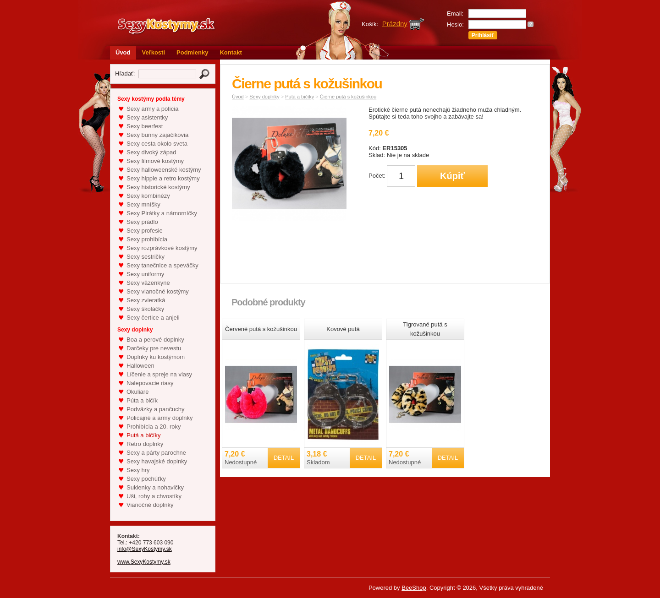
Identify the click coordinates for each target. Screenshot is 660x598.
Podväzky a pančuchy (155, 409)
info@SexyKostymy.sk (144, 549)
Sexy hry (138, 470)
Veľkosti (153, 52)
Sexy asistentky (147, 117)
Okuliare (137, 391)
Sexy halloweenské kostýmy (163, 169)
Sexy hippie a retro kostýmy (163, 178)
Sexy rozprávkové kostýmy (162, 248)
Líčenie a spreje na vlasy (159, 374)
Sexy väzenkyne (148, 282)
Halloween (140, 365)
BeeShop (414, 587)
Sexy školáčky (145, 308)
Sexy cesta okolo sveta (156, 143)
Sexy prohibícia (146, 239)
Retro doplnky (144, 443)
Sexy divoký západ (151, 152)
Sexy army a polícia (152, 108)
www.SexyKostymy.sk (143, 562)
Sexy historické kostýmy (158, 187)
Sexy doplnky (264, 96)
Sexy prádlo (142, 221)
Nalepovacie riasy (150, 383)
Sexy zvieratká (145, 300)
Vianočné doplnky (149, 504)
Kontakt (231, 52)
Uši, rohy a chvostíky (154, 496)
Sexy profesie (144, 230)
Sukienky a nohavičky (155, 487)
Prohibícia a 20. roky (153, 426)
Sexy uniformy (145, 274)
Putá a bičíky (143, 435)
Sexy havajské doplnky (156, 461)
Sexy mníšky (143, 204)
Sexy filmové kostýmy (155, 161)
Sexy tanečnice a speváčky (162, 265)
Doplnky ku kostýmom (155, 356)
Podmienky (192, 52)
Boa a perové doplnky (155, 339)
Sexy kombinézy (148, 195)
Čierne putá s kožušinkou (348, 96)
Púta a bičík (142, 400)
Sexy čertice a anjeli (153, 317)
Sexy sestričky (145, 256)
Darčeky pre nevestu (153, 348)
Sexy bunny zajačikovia (157, 134)
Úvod (123, 52)
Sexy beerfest (144, 126)
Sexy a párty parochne (156, 452)
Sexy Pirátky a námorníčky (161, 213)
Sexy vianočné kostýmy (157, 291)
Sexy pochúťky (146, 478)
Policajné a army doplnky (159, 417)
